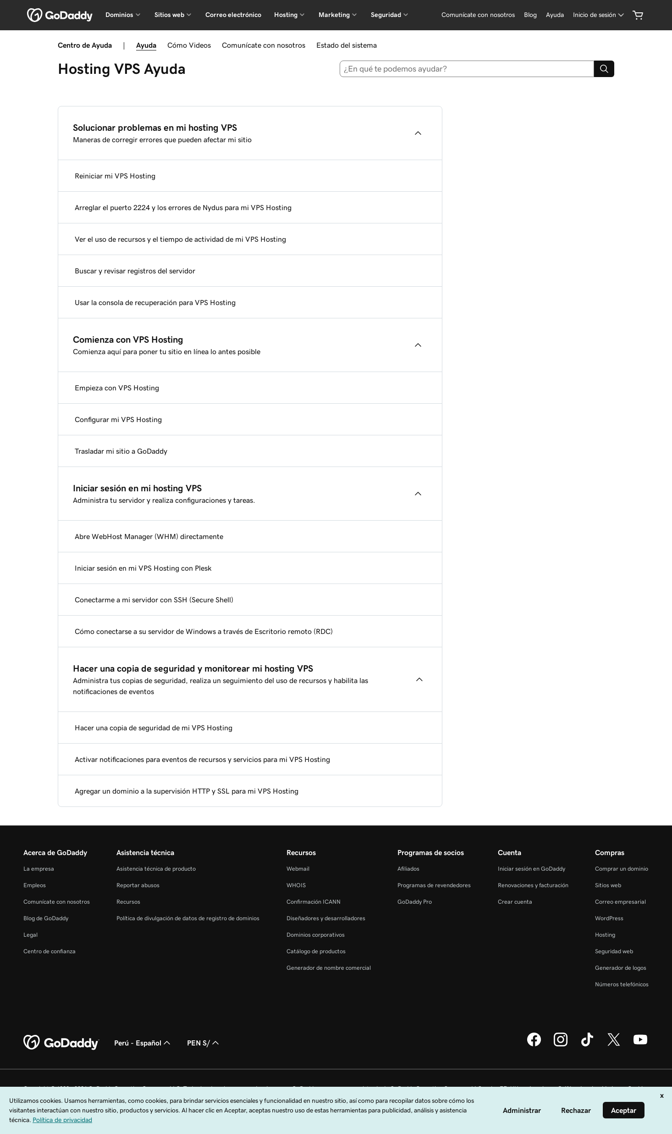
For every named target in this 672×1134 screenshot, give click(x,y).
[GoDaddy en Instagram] (560, 1045)
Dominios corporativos (315, 935)
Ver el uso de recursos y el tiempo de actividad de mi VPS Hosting (180, 239)
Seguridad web (614, 951)
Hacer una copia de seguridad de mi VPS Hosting (153, 727)
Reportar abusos (138, 885)
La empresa (38, 869)
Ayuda (146, 45)
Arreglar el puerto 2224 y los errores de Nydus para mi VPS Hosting (183, 207)
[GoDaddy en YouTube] (640, 1045)
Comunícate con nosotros (263, 45)
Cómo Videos (189, 45)
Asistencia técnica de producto (156, 869)
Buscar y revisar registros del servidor (135, 270)
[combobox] (467, 69)
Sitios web (608, 885)
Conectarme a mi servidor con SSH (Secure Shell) (154, 599)
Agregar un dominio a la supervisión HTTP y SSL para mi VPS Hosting (186, 791)
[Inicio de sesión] (599, 14)
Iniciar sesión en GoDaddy (531, 869)
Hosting (605, 935)
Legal (30, 935)
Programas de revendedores (434, 885)
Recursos (128, 902)
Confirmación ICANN (313, 902)
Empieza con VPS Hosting (117, 387)
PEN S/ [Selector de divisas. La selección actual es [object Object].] (204, 1042)
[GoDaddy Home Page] (61, 1043)
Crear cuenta (515, 902)
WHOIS (296, 885)
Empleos (34, 885)
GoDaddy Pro (414, 902)
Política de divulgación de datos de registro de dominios (187, 918)
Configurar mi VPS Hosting (118, 419)
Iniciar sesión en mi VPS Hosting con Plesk (143, 568)
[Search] (604, 69)
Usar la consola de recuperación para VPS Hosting (155, 302)
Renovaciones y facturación (533, 885)
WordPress (609, 918)
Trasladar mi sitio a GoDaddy (121, 451)
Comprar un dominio (621, 869)
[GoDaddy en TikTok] (587, 1045)
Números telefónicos (622, 984)
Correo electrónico (233, 14)
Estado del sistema (346, 45)
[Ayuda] (554, 14)
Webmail (297, 869)
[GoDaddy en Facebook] (534, 1045)
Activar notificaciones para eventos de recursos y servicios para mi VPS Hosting (202, 759)
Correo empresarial (620, 902)
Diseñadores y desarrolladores (325, 918)
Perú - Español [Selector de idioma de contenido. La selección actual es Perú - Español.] (143, 1042)
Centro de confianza (49, 951)
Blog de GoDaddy (45, 918)
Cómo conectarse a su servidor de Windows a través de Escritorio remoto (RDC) (204, 631)
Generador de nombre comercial (328, 968)
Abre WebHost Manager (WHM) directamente (149, 536)
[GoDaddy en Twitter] (614, 1045)
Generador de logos (620, 968)
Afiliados (408, 869)
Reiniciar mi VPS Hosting (115, 175)
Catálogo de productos (316, 951)
